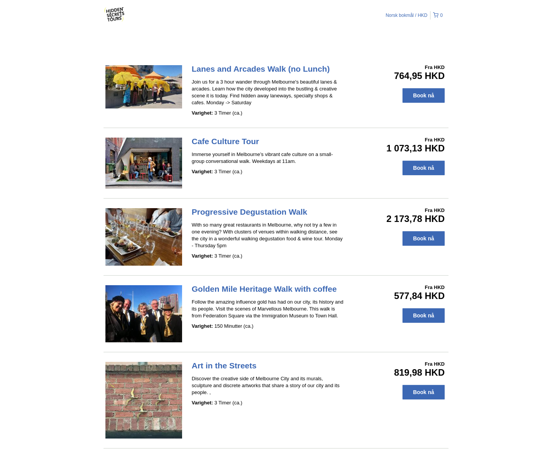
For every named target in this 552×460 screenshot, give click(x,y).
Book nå (423, 95)
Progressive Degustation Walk (249, 211)
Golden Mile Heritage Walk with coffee (264, 288)
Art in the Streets (224, 365)
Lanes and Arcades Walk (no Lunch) (261, 68)
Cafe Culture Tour (225, 141)
